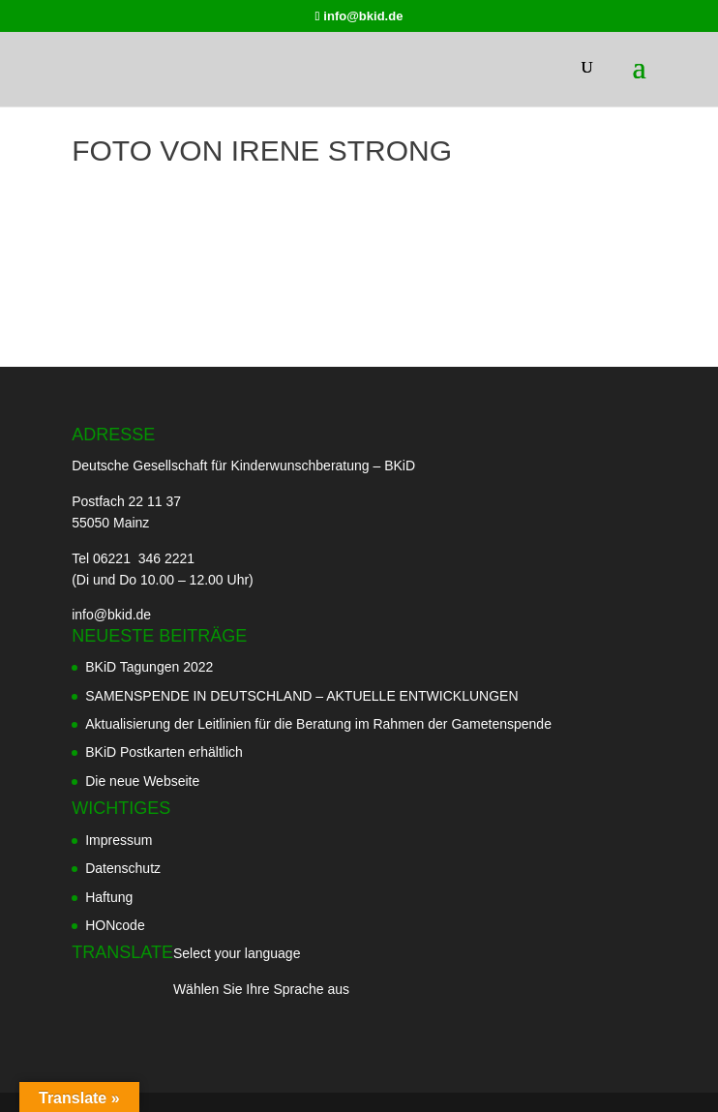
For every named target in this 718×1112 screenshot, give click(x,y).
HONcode (114, 925)
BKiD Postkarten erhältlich (164, 752)
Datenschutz (123, 868)
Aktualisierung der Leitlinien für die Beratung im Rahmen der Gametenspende (318, 724)
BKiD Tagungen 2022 (149, 667)
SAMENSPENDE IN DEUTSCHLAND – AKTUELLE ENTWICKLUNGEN (301, 696)
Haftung (109, 897)
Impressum (118, 840)
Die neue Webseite (142, 781)
